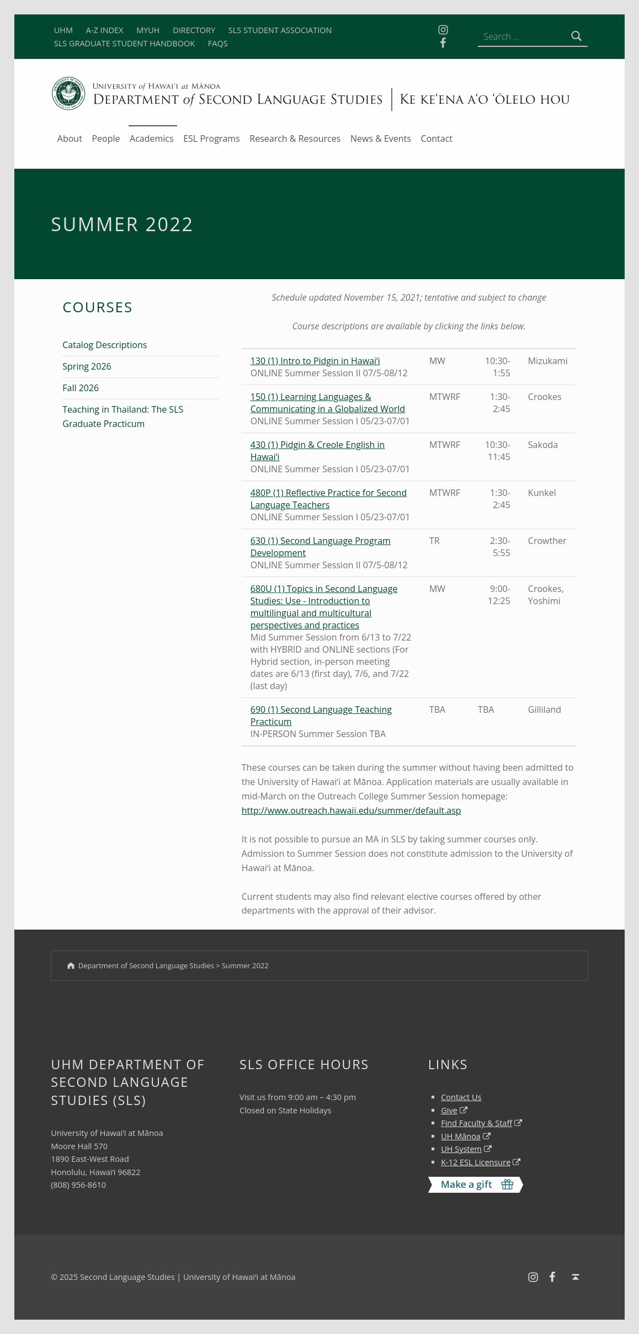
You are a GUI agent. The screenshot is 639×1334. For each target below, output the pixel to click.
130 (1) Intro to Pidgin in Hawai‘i (315, 361)
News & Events (380, 138)
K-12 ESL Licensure (475, 1162)
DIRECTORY (194, 30)
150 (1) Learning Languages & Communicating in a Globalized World (328, 403)
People (106, 138)
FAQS (218, 43)
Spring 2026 (86, 366)
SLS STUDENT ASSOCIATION (280, 30)
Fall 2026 (80, 388)
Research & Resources (294, 138)
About (69, 138)
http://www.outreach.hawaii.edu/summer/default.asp (351, 810)
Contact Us (461, 1097)
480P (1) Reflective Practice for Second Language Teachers (329, 499)
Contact (436, 138)
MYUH (147, 30)
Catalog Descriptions (104, 345)
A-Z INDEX (105, 30)
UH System (461, 1149)
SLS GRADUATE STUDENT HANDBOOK (124, 43)
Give (449, 1110)
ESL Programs (211, 138)
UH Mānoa (461, 1136)
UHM (63, 30)
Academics (152, 138)
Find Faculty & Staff (476, 1123)
